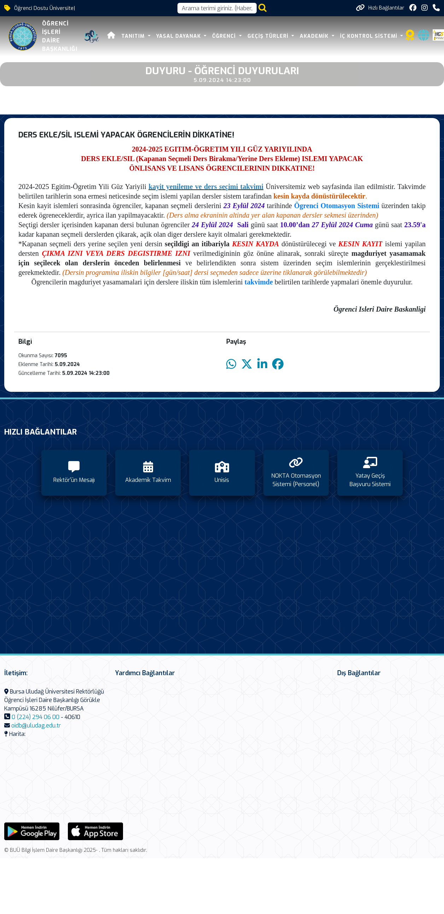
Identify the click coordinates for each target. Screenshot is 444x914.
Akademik (315, 36)
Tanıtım (133, 36)
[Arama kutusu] (217, 8)
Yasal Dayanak (179, 36)
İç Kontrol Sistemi (369, 36)
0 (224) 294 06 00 (35, 717)
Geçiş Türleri (268, 36)
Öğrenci (225, 36)
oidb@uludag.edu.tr (36, 725)
